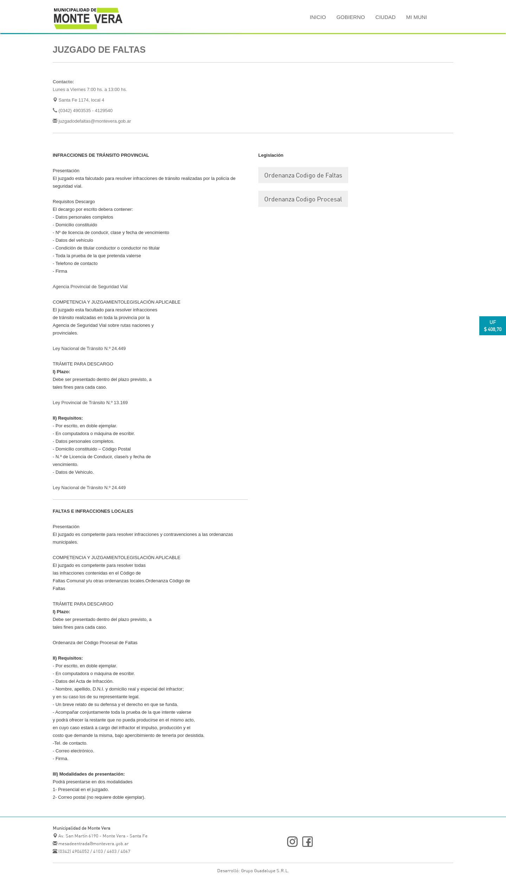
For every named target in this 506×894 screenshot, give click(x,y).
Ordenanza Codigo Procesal (303, 199)
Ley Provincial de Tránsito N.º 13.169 (90, 402)
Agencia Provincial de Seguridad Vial (90, 286)
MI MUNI (416, 17)
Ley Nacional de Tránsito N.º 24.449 (89, 348)
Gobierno (350, 17)
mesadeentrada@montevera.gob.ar (93, 843)
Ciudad (385, 17)
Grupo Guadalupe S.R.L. (265, 870)
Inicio (318, 17)
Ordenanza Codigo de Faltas (303, 175)
